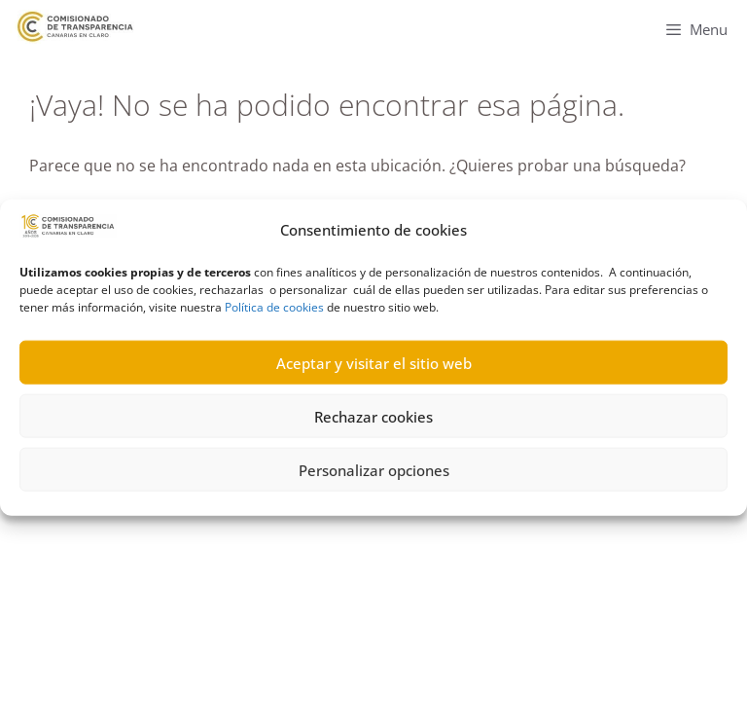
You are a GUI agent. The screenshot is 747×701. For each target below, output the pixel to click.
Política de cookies (274, 315)
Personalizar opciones (374, 477)
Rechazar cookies (373, 423)
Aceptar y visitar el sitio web (374, 370)
